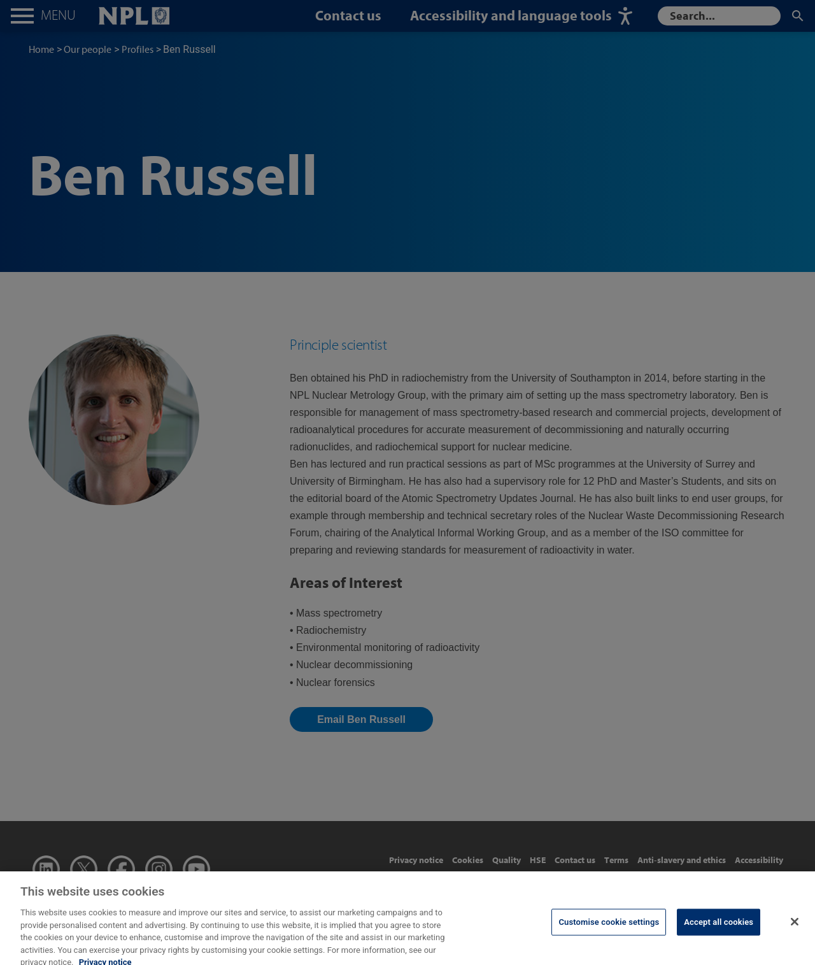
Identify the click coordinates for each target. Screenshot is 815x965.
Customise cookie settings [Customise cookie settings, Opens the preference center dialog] (608, 929)
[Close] (795, 929)
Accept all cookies (718, 929)
